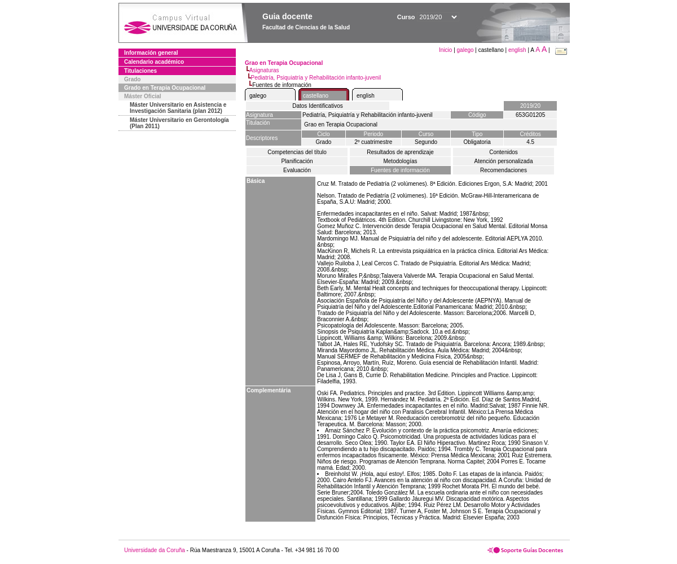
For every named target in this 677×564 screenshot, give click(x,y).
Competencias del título (297, 152)
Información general (151, 53)
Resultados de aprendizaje (400, 152)
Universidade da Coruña (154, 550)
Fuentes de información (400, 170)
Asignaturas (264, 70)
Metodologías (400, 161)
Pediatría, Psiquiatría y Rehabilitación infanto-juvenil (316, 78)
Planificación (297, 161)
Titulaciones (140, 71)
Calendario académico (154, 62)
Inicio (446, 50)
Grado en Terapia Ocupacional (164, 88)
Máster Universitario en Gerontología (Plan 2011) (179, 123)
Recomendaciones (503, 170)
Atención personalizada (503, 161)
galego (465, 50)
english (517, 50)
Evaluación (297, 170)
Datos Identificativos (317, 106)
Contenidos (503, 152)
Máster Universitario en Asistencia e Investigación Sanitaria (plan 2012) (178, 108)
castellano (315, 96)
